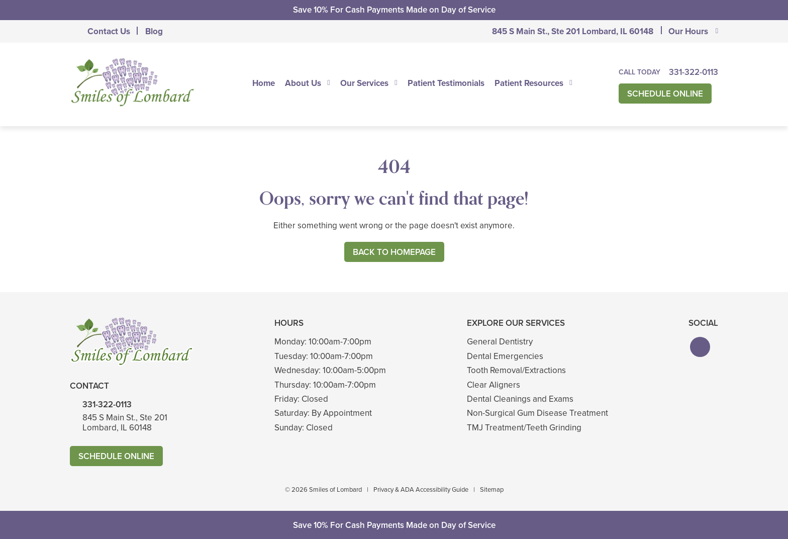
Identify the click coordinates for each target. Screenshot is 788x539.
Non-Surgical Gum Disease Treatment (537, 413)
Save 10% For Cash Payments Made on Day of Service (394, 10)
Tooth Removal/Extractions (516, 370)
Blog (154, 31)
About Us (303, 83)
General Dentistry (500, 341)
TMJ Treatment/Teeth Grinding (524, 427)
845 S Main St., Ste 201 (572, 31)
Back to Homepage (394, 252)
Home (263, 83)
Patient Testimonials (446, 83)
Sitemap (492, 489)
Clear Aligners (493, 385)
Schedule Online (665, 93)
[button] (700, 347)
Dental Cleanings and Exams (520, 399)
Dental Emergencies (505, 356)
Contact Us (108, 31)
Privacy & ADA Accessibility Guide (420, 489)
